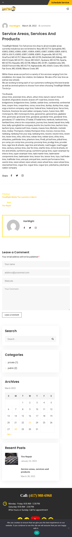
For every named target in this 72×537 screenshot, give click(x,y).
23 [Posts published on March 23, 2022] (30, 422)
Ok (36, 533)
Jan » (9, 434)
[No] (68, 528)
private (11, 362)
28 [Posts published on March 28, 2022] (16, 429)
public (11, 368)
